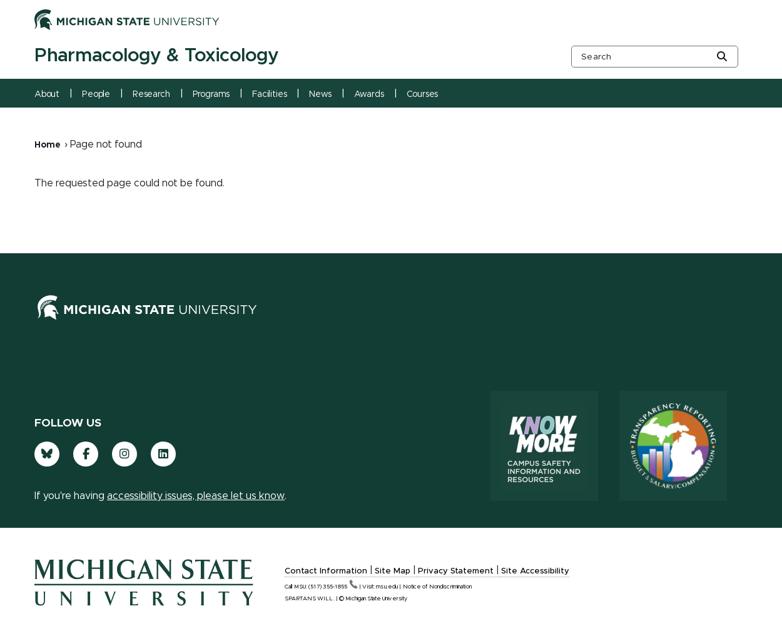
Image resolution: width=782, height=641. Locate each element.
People (96, 94)
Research (151, 94)
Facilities (269, 94)
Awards (369, 94)
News (320, 94)
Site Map (392, 571)
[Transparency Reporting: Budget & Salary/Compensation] (673, 446)
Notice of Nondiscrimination (437, 587)
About (46, 94)
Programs (211, 94)
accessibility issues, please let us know (196, 496)
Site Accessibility (535, 571)
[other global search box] (654, 57)
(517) (333, 587)
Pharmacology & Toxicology (156, 55)
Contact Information (326, 571)
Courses (423, 94)
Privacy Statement (456, 571)
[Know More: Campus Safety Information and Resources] (544, 446)
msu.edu (387, 587)
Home (47, 145)
